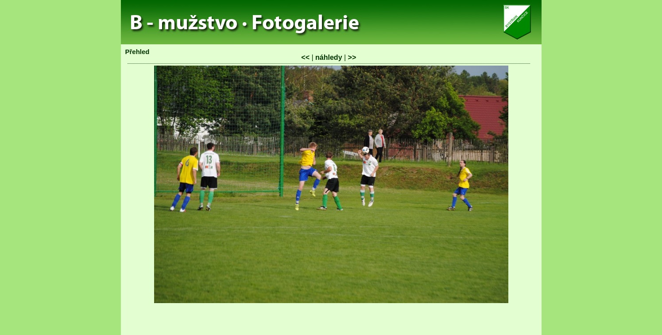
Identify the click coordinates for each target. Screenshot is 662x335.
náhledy (328, 57)
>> (352, 57)
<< (305, 57)
